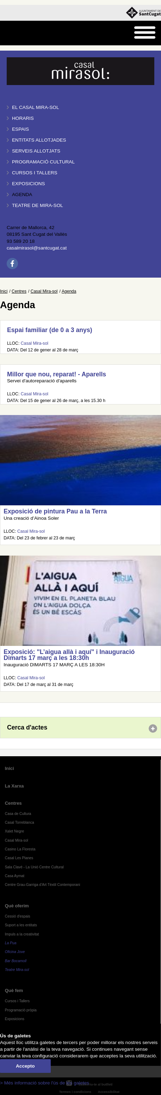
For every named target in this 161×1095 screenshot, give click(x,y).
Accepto (25, 1066)
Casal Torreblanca (19, 822)
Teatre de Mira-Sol (37, 205)
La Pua (11, 943)
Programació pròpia (21, 1010)
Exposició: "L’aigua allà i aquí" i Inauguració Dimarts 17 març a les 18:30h (69, 655)
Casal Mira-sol (44, 291)
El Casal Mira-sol (35, 107)
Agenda (22, 194)
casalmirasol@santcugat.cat (37, 248)
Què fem (14, 990)
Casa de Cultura (18, 814)
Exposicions (28, 183)
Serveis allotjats (36, 151)
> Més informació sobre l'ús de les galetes (44, 1083)
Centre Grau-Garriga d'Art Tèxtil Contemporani (42, 885)
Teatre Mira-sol (17, 970)
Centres (19, 291)
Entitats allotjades (39, 140)
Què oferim (17, 905)
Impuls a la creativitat (22, 934)
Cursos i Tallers (17, 1001)
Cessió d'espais (17, 916)
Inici (3, 291)
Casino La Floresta (20, 849)
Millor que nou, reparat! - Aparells (56, 374)
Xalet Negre (14, 831)
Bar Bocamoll (15, 961)
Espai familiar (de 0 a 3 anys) (49, 329)
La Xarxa (14, 786)
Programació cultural (43, 161)
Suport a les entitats (21, 925)
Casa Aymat (15, 876)
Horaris (23, 118)
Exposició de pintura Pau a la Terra (55, 511)
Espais (20, 129)
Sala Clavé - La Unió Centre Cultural (34, 867)
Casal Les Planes (19, 858)
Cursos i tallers (34, 172)
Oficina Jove (15, 952)
